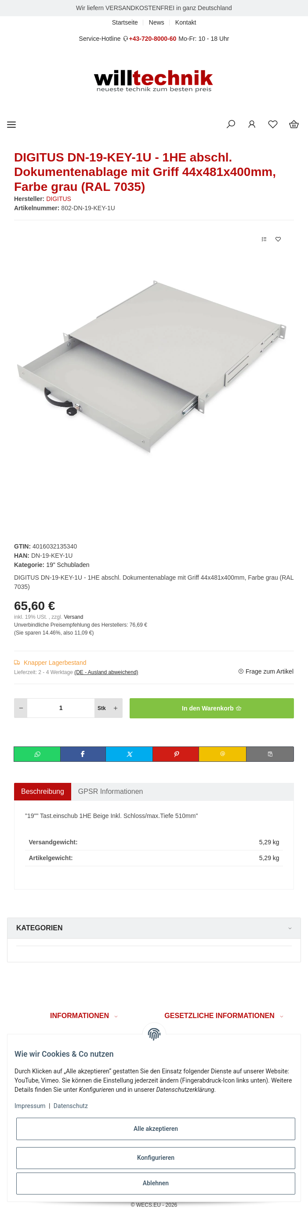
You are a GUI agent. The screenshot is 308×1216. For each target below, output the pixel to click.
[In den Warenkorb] (212, 708)
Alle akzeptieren (156, 1128)
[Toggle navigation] (11, 124)
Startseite (125, 22)
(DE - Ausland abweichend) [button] (106, 672)
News (156, 22)
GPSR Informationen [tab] (110, 791)
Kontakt (185, 22)
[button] (230, 124)
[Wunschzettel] (272, 124)
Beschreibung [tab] (42, 791)
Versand (73, 617)
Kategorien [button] (39, 928)
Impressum (29, 1105)
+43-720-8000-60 (152, 38)
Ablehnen (156, 1183)
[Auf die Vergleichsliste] (264, 239)
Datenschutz (71, 1105)
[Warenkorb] (293, 124)
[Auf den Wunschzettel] (278, 239)
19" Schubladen (67, 564)
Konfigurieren (155, 1157)
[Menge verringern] (21, 708)
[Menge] (60, 708)
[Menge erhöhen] (115, 708)
